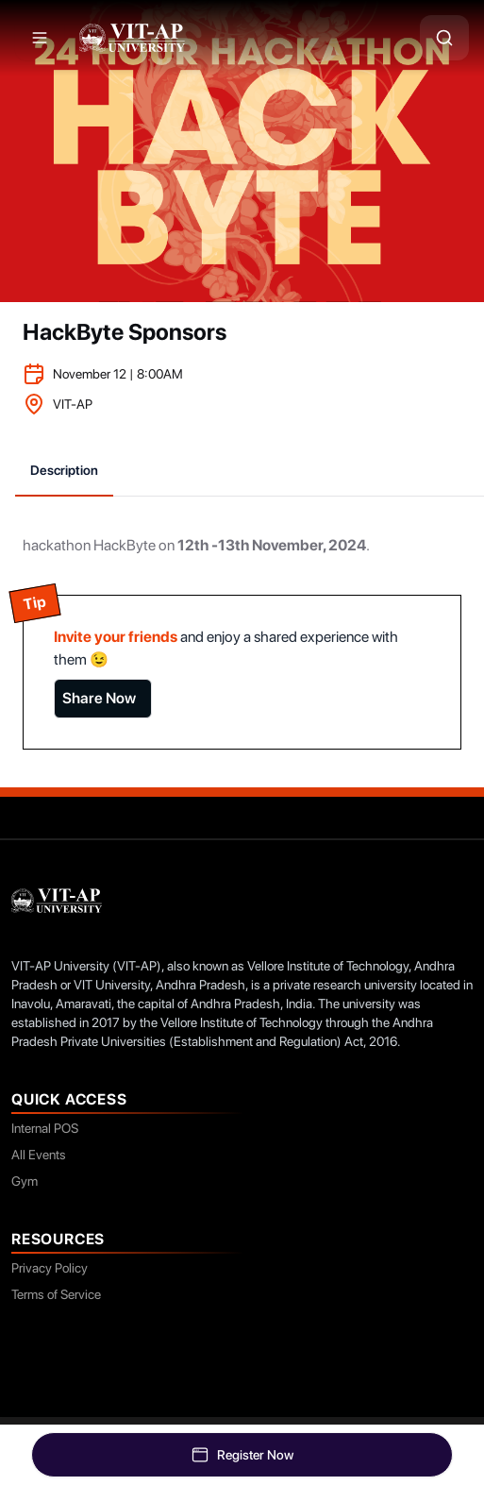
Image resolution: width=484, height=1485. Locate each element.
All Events (38, 1154)
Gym (24, 1181)
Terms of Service (56, 1294)
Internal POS (44, 1128)
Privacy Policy (49, 1267)
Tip (34, 603)
